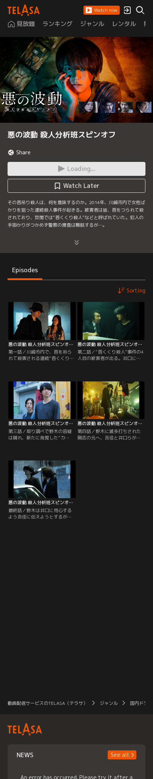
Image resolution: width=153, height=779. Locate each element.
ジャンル (109, 703)
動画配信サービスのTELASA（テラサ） (48, 703)
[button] (101, 10)
